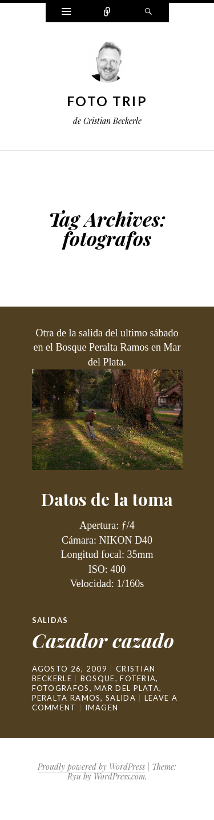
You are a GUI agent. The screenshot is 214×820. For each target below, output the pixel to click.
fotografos (61, 688)
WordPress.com (119, 776)
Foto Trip (107, 101)
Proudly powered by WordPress (91, 766)
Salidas (50, 620)
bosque (97, 678)
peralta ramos (66, 697)
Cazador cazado (103, 640)
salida (121, 697)
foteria (138, 678)
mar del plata (126, 688)
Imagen (102, 707)
